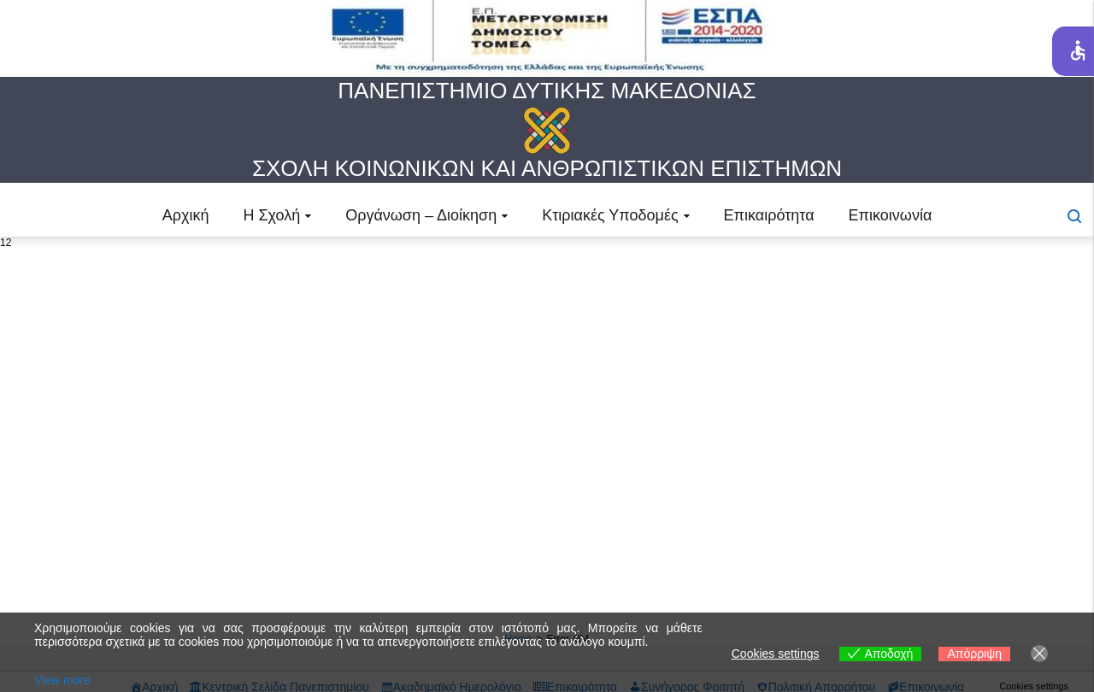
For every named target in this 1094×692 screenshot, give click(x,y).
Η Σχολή (271, 215)
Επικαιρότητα (769, 215)
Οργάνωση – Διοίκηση (421, 215)
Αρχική (185, 215)
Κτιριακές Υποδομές (610, 215)
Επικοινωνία (890, 215)
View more (62, 680)
